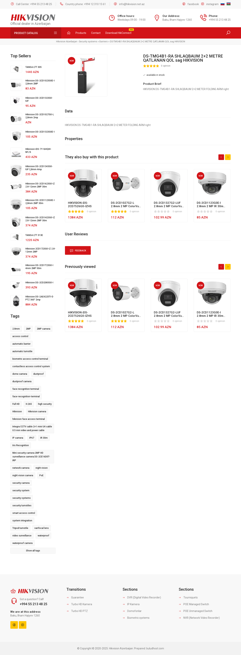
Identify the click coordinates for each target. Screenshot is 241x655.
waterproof (43, 535)
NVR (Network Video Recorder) (199, 617)
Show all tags (33, 550)
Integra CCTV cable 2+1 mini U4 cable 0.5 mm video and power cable (32, 428)
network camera (20, 468)
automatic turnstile (22, 351)
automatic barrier (21, 344)
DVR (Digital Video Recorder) (142, 597)
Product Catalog (35, 33)
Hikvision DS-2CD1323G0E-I (40, 131)
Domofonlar (132, 611)
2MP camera (43, 329)
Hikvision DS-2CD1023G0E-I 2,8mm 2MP (40, 82)
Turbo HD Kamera (79, 604)
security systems (21, 498)
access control (20, 336)
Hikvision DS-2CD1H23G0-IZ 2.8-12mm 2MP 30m (40, 219)
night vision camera (22, 475)
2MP (28, 329)
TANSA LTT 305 (33, 67)
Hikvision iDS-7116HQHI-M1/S (38, 150)
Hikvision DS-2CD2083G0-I (39, 282)
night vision (42, 468)
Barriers (103, 41)
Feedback (78, 251)
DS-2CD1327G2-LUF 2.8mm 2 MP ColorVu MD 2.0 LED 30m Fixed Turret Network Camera (168, 204)
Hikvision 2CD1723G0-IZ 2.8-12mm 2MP (40, 250)
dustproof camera (21, 381)
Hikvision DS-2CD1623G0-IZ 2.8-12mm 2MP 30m (40, 185)
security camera (21, 483)
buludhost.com (155, 648)
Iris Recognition (20, 445)
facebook (193, 4)
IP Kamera (131, 604)
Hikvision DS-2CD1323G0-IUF (39, 99)
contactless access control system (31, 366)
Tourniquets (188, 597)
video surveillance (21, 535)
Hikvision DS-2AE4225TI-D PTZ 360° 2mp (39, 298)
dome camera (19, 374)
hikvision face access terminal (28, 419)
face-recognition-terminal (26, 396)
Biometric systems (136, 617)
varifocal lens (41, 528)
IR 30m (44, 438)
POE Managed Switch (194, 604)
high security (45, 404)
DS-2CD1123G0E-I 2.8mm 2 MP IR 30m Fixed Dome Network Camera (210, 204)
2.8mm (16, 329)
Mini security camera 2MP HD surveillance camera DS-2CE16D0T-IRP (31, 457)
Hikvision (17, 411)
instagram (212, 4)
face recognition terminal (25, 389)
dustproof (38, 374)
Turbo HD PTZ (77, 611)
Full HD (16, 404)
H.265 (29, 404)
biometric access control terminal (30, 359)
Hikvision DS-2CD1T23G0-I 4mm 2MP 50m (39, 267)
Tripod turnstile (20, 528)
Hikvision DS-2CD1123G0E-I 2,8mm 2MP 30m (40, 202)
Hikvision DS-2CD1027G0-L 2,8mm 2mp (39, 116)
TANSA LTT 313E (34, 235)
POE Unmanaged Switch (195, 611)
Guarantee (75, 597)
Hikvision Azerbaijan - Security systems (76, 41)
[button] (104, 58)
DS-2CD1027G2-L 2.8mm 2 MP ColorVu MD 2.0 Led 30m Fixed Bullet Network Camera (125, 204)
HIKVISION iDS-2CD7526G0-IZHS (80, 204)
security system (20, 490)
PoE (41, 475)
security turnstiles (21, 505)
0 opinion (165, 65)
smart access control (23, 513)
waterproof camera (22, 543)
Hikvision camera (37, 411)
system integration (22, 520)
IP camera (17, 438)
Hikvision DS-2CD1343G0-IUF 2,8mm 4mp (39, 168)
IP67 (31, 438)
